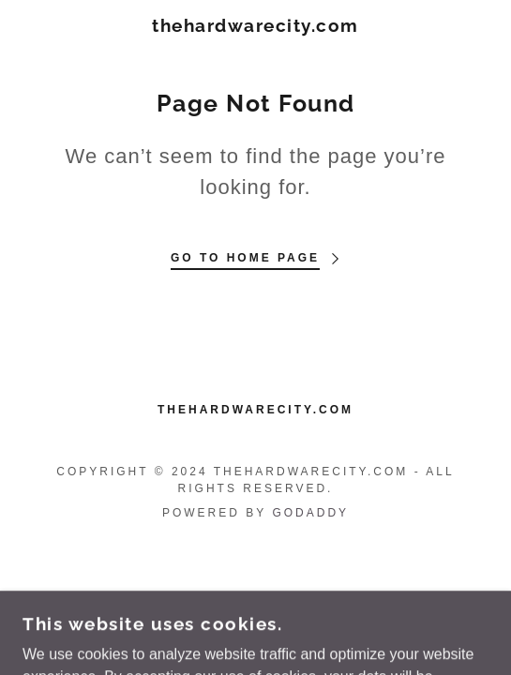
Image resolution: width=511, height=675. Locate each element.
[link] (255, 26)
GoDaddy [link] (310, 512)
